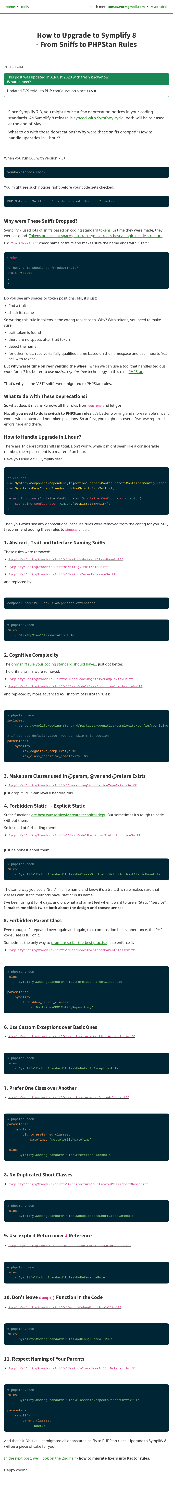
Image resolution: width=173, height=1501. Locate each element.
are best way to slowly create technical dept (68, 814)
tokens (105, 230)
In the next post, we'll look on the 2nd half (40, 1458)
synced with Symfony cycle (98, 118)
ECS (32, 158)
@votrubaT (159, 6)
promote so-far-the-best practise (79, 942)
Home (10, 6)
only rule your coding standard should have (52, 664)
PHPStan (136, 371)
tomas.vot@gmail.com (126, 6)
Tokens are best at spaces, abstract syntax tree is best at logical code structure (96, 235)
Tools (25, 6)
